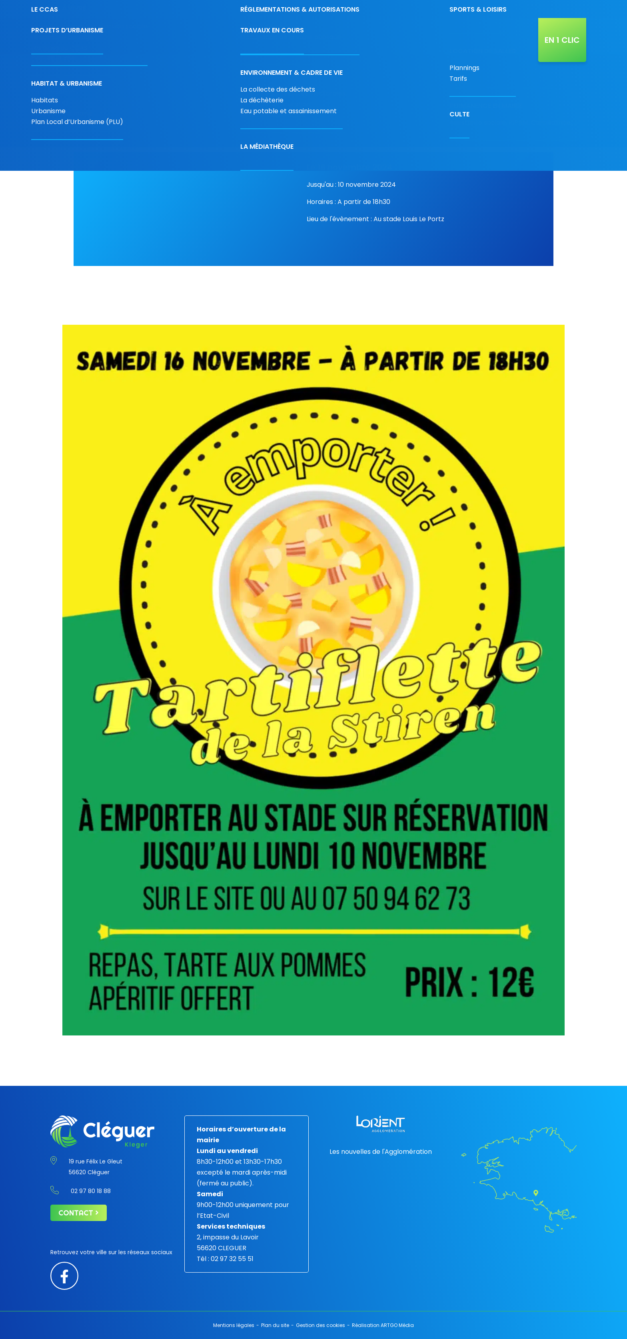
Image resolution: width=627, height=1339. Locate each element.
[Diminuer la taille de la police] (555, 6)
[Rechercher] (522, 9)
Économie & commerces (243, 36)
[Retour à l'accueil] (98, 36)
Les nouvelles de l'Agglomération (380, 1151)
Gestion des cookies (320, 1325)
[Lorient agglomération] (380, 1123)
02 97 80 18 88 (424, 9)
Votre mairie (194, 36)
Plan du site (275, 1325)
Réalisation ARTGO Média (383, 1325)
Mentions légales (233, 1325)
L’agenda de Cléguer (451, 36)
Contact (470, 9)
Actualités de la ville (506, 36)
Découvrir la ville (298, 36)
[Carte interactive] (500, 9)
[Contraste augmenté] (546, 6)
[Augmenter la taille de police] (575, 6)
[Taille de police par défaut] (564, 6)
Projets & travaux (394, 36)
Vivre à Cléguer (345, 36)
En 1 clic (562, 40)
